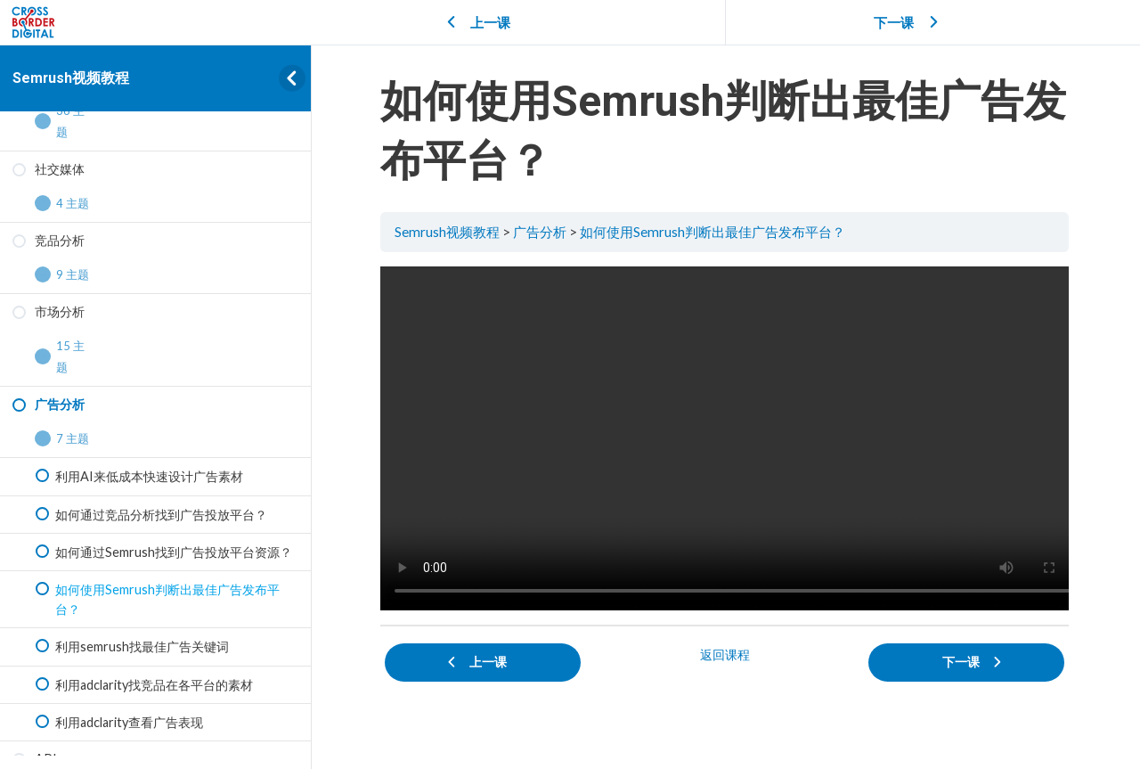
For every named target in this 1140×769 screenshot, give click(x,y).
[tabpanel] (726, 437)
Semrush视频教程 (70, 78)
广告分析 (542, 232)
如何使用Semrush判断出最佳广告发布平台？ (715, 232)
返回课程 (726, 653)
